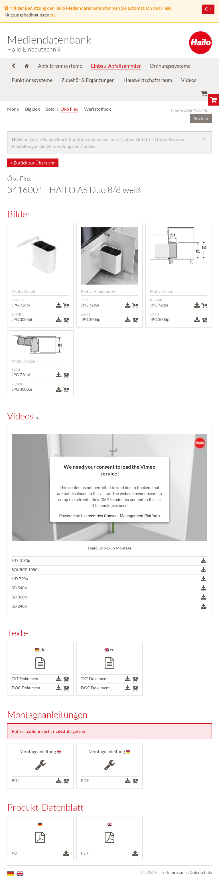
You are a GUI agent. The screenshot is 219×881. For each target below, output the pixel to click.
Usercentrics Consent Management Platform (120, 516)
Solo (50, 109)
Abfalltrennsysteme (60, 66)
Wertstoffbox (97, 109)
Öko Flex (69, 109)
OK (208, 8)
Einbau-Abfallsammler (116, 66)
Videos (188, 80)
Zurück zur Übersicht (33, 162)
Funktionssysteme (32, 80)
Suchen (201, 118)
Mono (13, 109)
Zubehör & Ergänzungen (88, 80)
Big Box (32, 109)
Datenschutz (201, 872)
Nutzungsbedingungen (27, 14)
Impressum (177, 872)
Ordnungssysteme (170, 66)
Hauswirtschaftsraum (147, 80)
